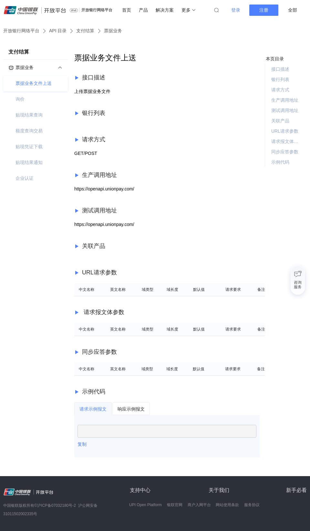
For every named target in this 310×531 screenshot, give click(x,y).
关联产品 (280, 120)
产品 (143, 10)
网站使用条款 (227, 505)
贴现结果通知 (29, 162)
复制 (82, 444)
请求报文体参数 (286, 141)
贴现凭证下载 (29, 146)
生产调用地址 (284, 100)
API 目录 (58, 30)
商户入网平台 (199, 505)
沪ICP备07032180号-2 (56, 505)
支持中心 (140, 490)
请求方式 (280, 89)
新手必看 (296, 490)
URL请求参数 (284, 131)
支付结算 (85, 30)
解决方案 (165, 10)
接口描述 (280, 69)
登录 (235, 10)
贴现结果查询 (29, 114)
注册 (263, 10)
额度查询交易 (29, 130)
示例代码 (280, 162)
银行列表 (280, 79)
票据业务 (113, 30)
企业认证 (25, 178)
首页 (126, 10)
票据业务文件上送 (34, 83)
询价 (20, 99)
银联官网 (174, 505)
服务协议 (252, 505)
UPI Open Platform (145, 505)
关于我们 (219, 490)
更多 (188, 10)
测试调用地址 (284, 110)
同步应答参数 (284, 151)
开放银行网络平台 (96, 10)
